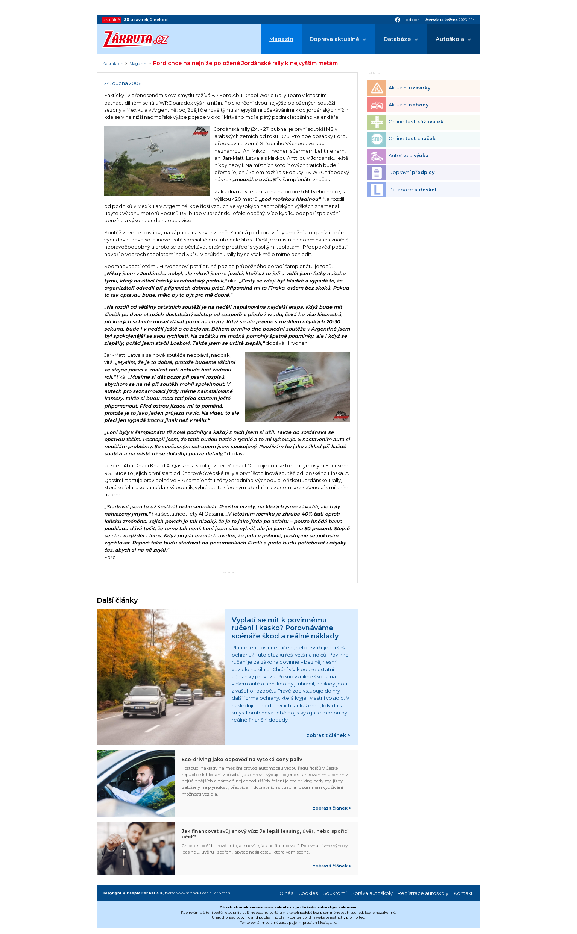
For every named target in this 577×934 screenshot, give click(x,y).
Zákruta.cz (112, 64)
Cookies (308, 893)
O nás (286, 893)
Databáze (397, 39)
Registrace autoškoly (423, 893)
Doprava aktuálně (334, 39)
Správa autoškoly (372, 893)
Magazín (281, 39)
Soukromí (334, 893)
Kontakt (463, 893)
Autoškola (450, 39)
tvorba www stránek (182, 893)
